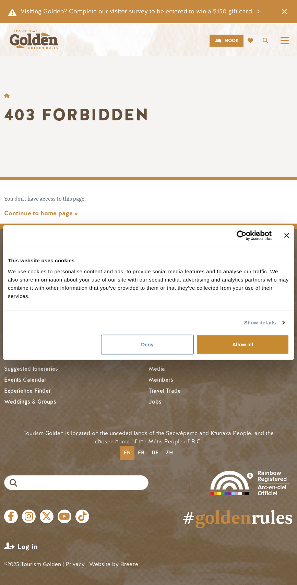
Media (156, 368)
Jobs (155, 401)
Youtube (64, 516)
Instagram (29, 516)
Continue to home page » (41, 213)
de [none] (155, 452)
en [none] (127, 452)
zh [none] (169, 452)
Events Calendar (25, 379)
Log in (27, 546)
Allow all (242, 344)
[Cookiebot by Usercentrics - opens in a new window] (242, 235)
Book (232, 40)
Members (160, 379)
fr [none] (141, 452)
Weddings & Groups (30, 401)
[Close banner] (286, 235)
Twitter (47, 516)
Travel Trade (164, 390)
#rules (237, 516)
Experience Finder (27, 390)
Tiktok (82, 516)
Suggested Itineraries (31, 368)
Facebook (11, 516)
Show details (260, 322)
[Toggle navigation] (284, 41)
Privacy (75, 564)
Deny (147, 344)
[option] (141, 453)
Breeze (129, 564)
